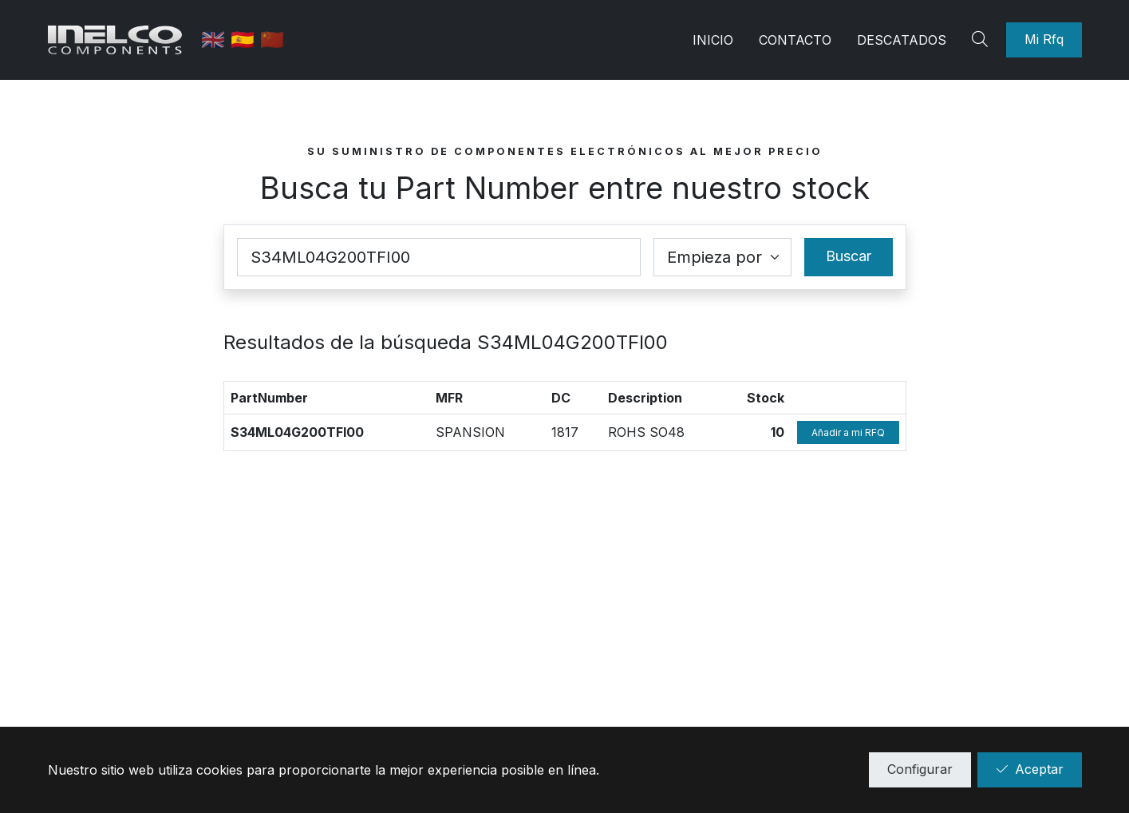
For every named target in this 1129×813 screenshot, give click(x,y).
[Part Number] (439, 257)
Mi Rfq (1044, 39)
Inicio (713, 40)
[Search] (982, 40)
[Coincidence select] (722, 257)
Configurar (920, 769)
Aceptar (1030, 769)
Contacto (795, 40)
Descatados (901, 40)
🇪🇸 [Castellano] (246, 39)
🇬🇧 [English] (216, 39)
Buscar (848, 256)
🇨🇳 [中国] (273, 39)
